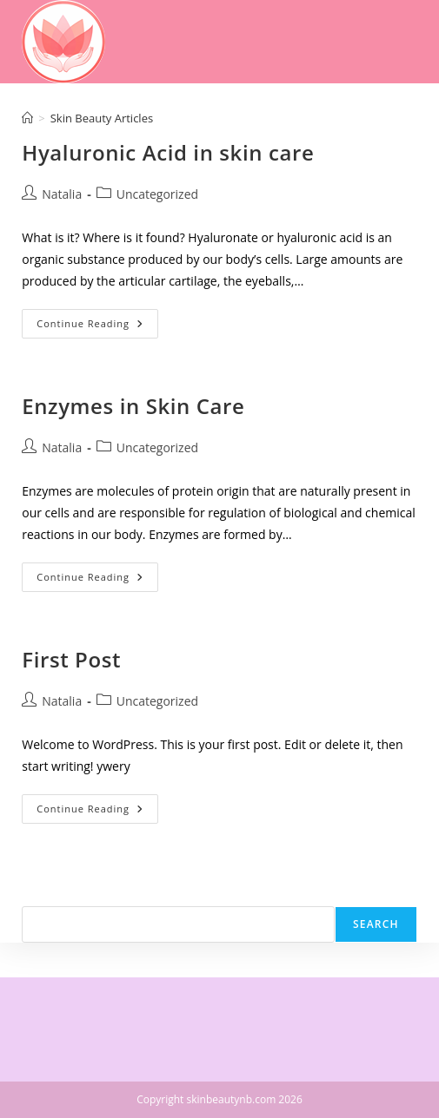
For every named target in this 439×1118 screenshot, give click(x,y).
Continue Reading (97, 327)
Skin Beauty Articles (101, 118)
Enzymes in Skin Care (133, 405)
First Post (71, 659)
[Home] (27, 118)
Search (41, 895)
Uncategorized (157, 194)
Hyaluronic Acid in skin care (168, 152)
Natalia (62, 194)
